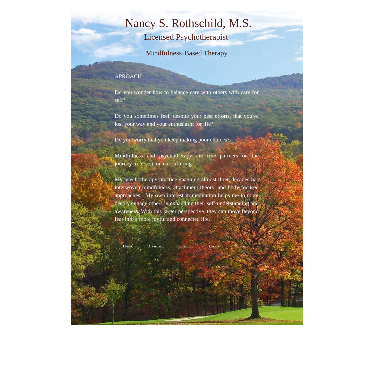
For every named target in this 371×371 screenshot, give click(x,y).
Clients (214, 245)
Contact (241, 245)
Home (128, 245)
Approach (156, 245)
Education (185, 245)
